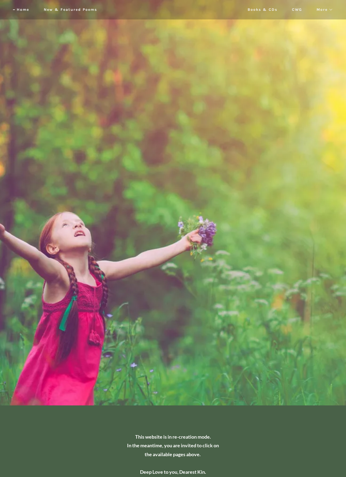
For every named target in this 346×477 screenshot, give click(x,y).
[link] (173, 9)
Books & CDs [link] (262, 9)
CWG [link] (297, 9)
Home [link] (23, 9)
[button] (323, 9)
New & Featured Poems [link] (70, 9)
